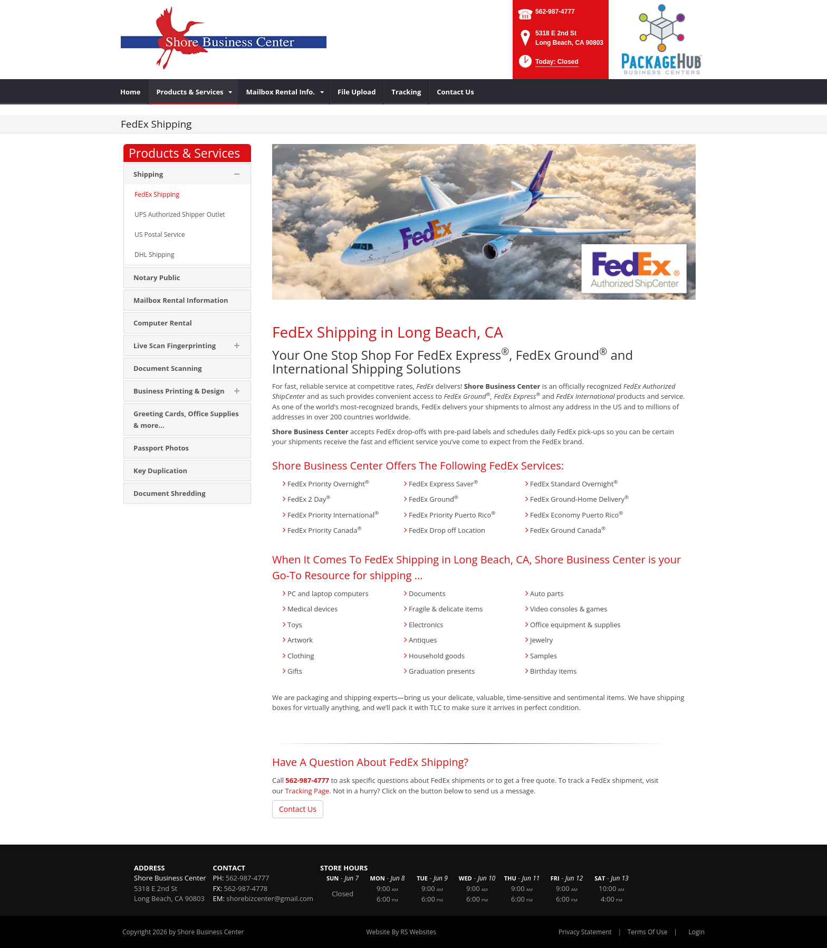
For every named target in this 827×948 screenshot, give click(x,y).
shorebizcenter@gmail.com (269, 898)
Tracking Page (307, 791)
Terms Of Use (648, 931)
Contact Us (297, 809)
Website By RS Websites (401, 931)
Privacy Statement (585, 931)
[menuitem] (130, 91)
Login (697, 931)
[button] (548, 64)
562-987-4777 (555, 11)
